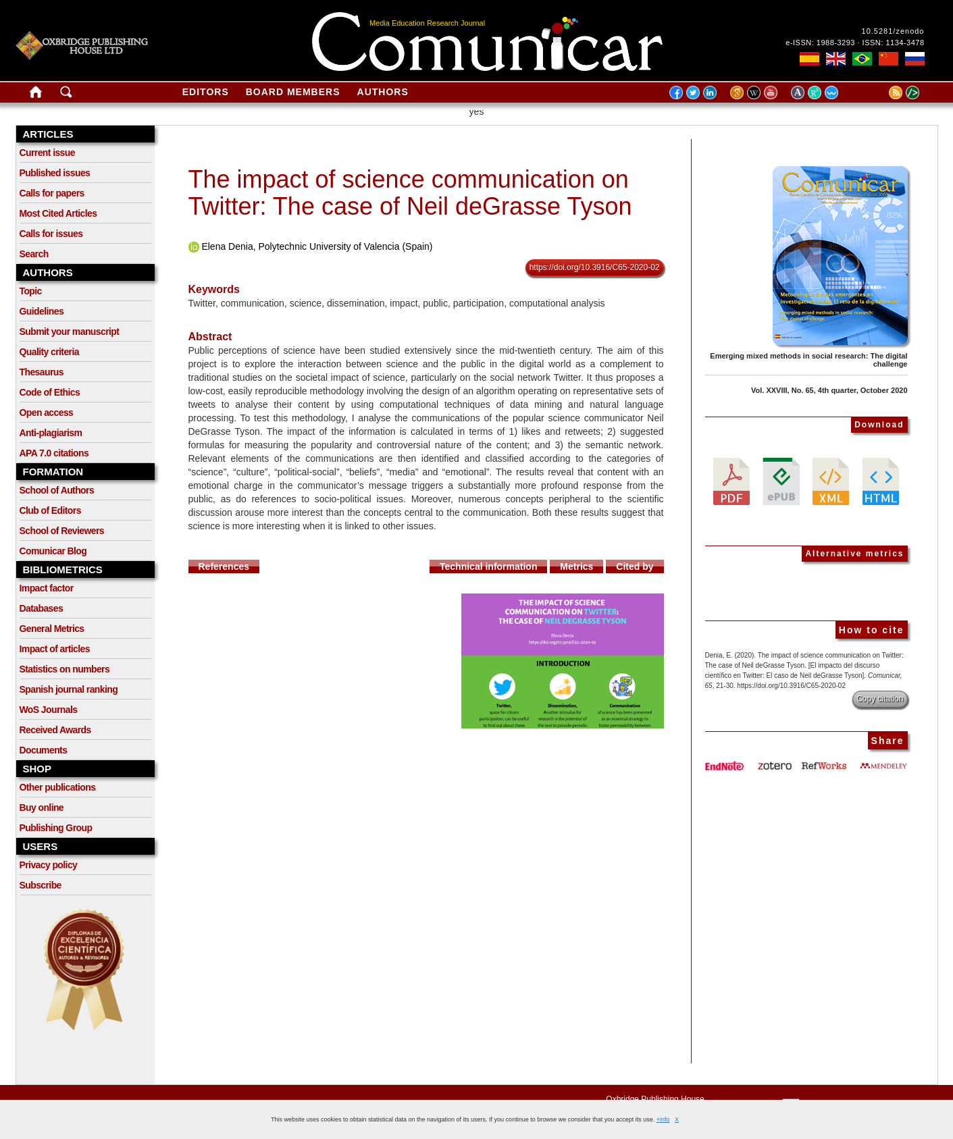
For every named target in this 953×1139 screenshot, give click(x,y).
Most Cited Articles (58, 213)
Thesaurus (41, 372)
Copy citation (879, 699)
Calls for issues (51, 233)
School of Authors (57, 490)
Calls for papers (52, 193)
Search (34, 253)
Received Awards (55, 729)
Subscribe (40, 885)
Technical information (488, 566)
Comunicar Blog (53, 551)
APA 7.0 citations (54, 453)
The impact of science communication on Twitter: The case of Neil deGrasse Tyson (410, 192)
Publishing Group (56, 827)
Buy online (42, 807)
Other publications (58, 787)
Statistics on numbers (65, 669)
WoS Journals (49, 709)
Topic (31, 291)
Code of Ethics (50, 392)
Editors (205, 91)
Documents (44, 750)
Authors (383, 91)
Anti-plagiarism (51, 432)
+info (663, 1119)
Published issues (55, 172)
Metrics (576, 566)
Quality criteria (49, 351)
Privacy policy (49, 864)
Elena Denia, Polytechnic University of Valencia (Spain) (316, 246)
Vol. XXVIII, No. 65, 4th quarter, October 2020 (829, 390)
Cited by (634, 566)
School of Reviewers (62, 530)
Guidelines (42, 311)
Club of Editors (50, 510)
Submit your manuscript (70, 331)
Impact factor (47, 588)
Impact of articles (55, 648)
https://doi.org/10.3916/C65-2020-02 (595, 267)
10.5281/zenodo (893, 31)
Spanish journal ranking (69, 689)
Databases (41, 608)
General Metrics (52, 628)
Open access (47, 412)
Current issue (47, 152)
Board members (293, 91)
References (224, 566)
